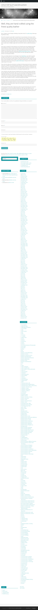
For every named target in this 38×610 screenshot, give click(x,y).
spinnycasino (24, 541)
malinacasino (24, 466)
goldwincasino (24, 414)
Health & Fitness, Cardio (26, 419)
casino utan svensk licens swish (7, 597)
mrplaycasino (24, 476)
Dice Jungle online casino (26, 162)
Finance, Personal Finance (26, 400)
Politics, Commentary (25, 494)
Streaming (23, 546)
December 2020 (24, 243)
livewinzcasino (24, 464)
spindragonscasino (25, 538)
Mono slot (23, 470)
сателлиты (23, 581)
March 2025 (23, 190)
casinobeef (23, 372)
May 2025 (23, 187)
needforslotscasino (25, 478)
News (22, 479)
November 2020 (24, 244)
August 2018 (23, 272)
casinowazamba (24, 379)
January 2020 (24, 253)
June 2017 (23, 287)
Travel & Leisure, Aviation (26, 556)
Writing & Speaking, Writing (27, 579)
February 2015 (24, 316)
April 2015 (23, 314)
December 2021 (24, 230)
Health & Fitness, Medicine (26, 423)
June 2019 (23, 261)
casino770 (23, 370)
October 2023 (24, 207)
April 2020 (23, 249)
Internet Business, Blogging (26, 445)
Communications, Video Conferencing (29, 385)
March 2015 (23, 315)
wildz (22, 575)
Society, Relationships (25, 531)
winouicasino (24, 578)
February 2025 (24, 191)
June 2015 (23, 311)
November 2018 (24, 268)
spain (22, 536)
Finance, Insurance (25, 398)
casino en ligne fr (24, 366)
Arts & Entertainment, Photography (28, 345)
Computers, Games (25, 388)
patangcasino (24, 489)
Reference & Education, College (27, 505)
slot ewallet (22, 588)
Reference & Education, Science (27, 513)
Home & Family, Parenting (26, 432)
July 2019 (23, 259)
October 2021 (24, 231)
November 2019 (24, 255)
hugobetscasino (24, 434)
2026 (22, 332)
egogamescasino (24, 394)
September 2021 (24, 233)
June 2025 (23, 186)
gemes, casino (24, 408)
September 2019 (24, 257)
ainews (22, 338)
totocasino (23, 555)
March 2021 (23, 239)
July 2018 (23, 273)
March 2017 (23, 291)
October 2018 (24, 269)
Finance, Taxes (24, 402)
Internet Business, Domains (26, 446)
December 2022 (24, 219)
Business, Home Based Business (27, 357)
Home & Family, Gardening (26, 427)
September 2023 (24, 209)
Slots (22, 528)
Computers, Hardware (25, 389)
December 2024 (24, 193)
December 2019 (24, 254)
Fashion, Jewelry (24, 395)
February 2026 (24, 176)
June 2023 (23, 212)
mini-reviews (24, 469)
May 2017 (23, 288)
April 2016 (23, 304)
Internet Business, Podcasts (26, 451)
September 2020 (24, 245)
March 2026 (23, 174)
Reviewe (22, 516)
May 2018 (23, 276)
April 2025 (23, 188)
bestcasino (23, 347)
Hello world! (11, 182)
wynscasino (23, 580)
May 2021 (23, 236)
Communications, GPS (25, 383)
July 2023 (23, 211)
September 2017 (24, 285)
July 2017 (23, 286)
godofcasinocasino (25, 412)
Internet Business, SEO (25, 452)
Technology (23, 547)
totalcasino (23, 553)
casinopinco (23, 378)
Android (23, 340)
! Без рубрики (24, 324)
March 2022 (23, 228)
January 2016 (24, 307)
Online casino (24, 485)
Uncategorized (8, 94)
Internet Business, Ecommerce (27, 448)
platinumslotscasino (25, 490)
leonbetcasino (24, 462)
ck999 (22, 381)
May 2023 (23, 214)
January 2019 (24, 266)
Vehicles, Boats (24, 564)
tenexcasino (23, 548)
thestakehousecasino (25, 550)
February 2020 (24, 252)
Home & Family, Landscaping (27, 431)
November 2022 (24, 220)
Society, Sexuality (24, 533)
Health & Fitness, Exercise (26, 422)
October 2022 (24, 221)
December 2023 (24, 205)
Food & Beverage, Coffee (26, 403)
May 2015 (23, 312)
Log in (3, 590)
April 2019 (23, 263)
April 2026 (23, 173)
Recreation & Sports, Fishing (27, 503)
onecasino (23, 484)
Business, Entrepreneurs (26, 356)
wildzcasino (23, 576)
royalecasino (23, 521)
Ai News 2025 (24, 337)
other (22, 488)
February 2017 (24, 292)
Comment (4, 103)
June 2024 (23, 198)
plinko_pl (23, 493)
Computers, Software (25, 390)
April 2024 (23, 200)
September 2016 (24, 297)
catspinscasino (24, 380)
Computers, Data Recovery (26, 386)
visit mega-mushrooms (25, 164)
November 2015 (24, 309)
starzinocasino (24, 545)
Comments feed (5, 592)
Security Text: (3, 143)
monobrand (23, 472)
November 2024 (24, 195)
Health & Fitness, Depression (27, 421)
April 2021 (23, 238)
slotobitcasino (24, 527)
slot (22, 526)
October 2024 (24, 196)
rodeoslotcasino (24, 518)
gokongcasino (24, 413)
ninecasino (23, 481)
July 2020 (23, 247)
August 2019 (23, 258)
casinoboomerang (24, 374)
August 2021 (23, 234)
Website (4, 129)
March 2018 (23, 278)
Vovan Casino (24, 570)
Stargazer (34, 608)
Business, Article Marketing (26, 352)
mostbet (22, 474)
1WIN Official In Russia (26, 327)
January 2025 (24, 192)
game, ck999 (23, 407)
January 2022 (24, 229)
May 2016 (23, 302)
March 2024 (23, 201)
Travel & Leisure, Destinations (27, 559)
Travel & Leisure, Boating (26, 557)
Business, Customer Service (26, 355)
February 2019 (24, 264)
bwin (22, 362)
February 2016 (24, 306)
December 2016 (24, 295)
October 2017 (24, 283)
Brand (22, 351)
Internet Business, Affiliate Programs (28, 441)
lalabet (22, 460)
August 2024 (23, 197)
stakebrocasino (24, 542)
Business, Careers (24, 353)
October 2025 (24, 181)
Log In (4, 1)
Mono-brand (23, 471)
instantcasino (24, 440)
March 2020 (23, 250)
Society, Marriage (24, 529)
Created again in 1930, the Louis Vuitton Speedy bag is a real (10, 175)
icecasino (23, 436)
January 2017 (24, 293)
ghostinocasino (24, 410)
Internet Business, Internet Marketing (28, 450)
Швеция (22, 583)
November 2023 (24, 206)
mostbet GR (23, 475)
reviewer (23, 517)
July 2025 (23, 185)
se (21, 522)
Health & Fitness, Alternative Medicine (29, 417)
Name (4, 120)
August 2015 (23, 310)
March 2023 (23, 215)
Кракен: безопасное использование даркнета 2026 (16, 154)
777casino (23, 336)
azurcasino (23, 346)
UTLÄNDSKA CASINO (5, 598)
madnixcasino (24, 465)
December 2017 (24, 282)
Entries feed (4, 591)
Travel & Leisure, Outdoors (26, 560)
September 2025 (24, 182)
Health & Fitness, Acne (25, 416)
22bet (22, 333)
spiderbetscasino (24, 537)
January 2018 (24, 281)
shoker (22, 524)
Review (22, 514)
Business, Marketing (25, 359)
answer (22, 342)
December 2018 (24, 267)
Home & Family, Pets (25, 433)
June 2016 (23, 301)
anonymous (23, 341)
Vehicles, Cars (24, 565)
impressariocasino (25, 438)
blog (22, 350)
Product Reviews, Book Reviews (27, 497)
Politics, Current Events (26, 495)
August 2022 (23, 224)
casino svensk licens (25, 367)
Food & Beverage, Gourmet (26, 404)
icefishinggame (24, 437)
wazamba (23, 574)
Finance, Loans (24, 399)
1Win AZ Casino (24, 326)
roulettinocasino (24, 519)
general (22, 409)
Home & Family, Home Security (27, 429)
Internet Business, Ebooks (26, 447)
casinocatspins (24, 375)
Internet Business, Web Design (27, 453)
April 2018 (23, 277)
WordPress (28, 608)
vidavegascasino (24, 567)
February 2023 (24, 216)
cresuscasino (23, 391)
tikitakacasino (24, 551)
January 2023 (24, 217)
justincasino (23, 457)
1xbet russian (24, 331)
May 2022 (23, 226)
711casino (23, 334)
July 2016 (23, 300)
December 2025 (24, 178)
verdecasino (23, 566)
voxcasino (23, 571)
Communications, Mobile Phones (27, 384)
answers (23, 343)
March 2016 (23, 305)
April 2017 (23, 290)
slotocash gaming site (25, 166)
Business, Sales (24, 360)
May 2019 (23, 262)
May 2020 (23, 248)
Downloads (23, 393)
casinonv (23, 376)
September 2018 (24, 271)
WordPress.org (5, 593)
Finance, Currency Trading (26, 397)
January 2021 (24, 241)
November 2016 (24, 296)
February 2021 (24, 240)
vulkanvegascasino (25, 573)
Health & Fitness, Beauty (26, 418)
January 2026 (24, 177)
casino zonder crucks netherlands (28, 369)
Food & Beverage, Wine (25, 405)
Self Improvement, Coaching (27, 523)
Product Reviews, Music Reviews (27, 502)
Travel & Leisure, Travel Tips (27, 561)
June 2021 (23, 235)
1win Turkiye (24, 328)
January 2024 (24, 204)
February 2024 (24, 202)
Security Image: (3, 136)
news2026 (23, 480)
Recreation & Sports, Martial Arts (28, 504)
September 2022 (24, 223)
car (21, 364)
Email (4, 125)
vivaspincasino (24, 569)
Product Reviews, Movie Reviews (27, 500)
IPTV (22, 455)
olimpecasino (24, 483)
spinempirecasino (24, 540)
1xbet (22, 329)
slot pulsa (22, 586)
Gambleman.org (24, 165)
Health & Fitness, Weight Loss (27, 424)
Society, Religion (24, 532)
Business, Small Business (26, 361)
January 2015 (24, 317)
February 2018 (24, 280)
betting (22, 348)
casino (22, 365)
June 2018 (23, 274)
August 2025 (23, 183)
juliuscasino (23, 456)
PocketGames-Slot (24, 161)
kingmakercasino (24, 459)
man (22, 467)
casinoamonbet (24, 371)
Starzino (23, 543)
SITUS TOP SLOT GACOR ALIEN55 (13, 5)
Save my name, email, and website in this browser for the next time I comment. (17, 134)
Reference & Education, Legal (27, 512)
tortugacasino (24, 552)
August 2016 (23, 298)
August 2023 (23, 210)
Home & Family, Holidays (26, 428)
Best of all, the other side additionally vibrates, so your (20, 153)
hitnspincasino (24, 426)
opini (22, 486)
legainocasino (24, 461)
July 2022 (23, 225)
